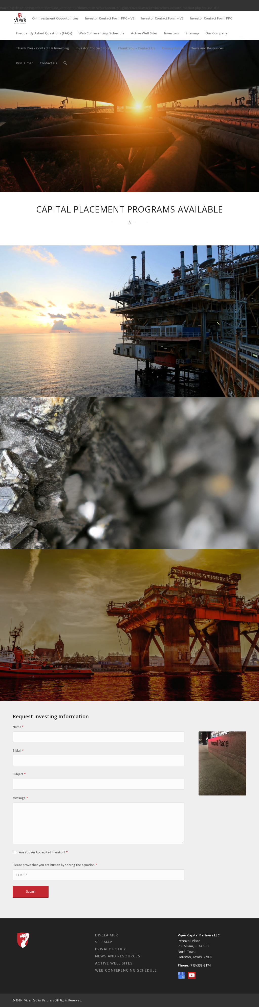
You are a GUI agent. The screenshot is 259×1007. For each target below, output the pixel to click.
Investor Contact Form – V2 (162, 18)
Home (21, 18)
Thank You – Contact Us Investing (42, 48)
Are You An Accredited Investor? (43, 852)
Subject (19, 774)
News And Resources (117, 956)
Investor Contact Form (93, 48)
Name (18, 727)
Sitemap (192, 33)
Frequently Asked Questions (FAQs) (44, 33)
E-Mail (18, 750)
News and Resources (207, 48)
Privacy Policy (173, 48)
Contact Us (48, 63)
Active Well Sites (144, 33)
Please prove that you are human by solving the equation (55, 865)
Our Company (216, 33)
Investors (171, 33)
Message (20, 798)
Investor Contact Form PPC (211, 18)
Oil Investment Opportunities (55, 18)
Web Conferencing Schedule (101, 33)
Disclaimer (24, 63)
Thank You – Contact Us (136, 48)
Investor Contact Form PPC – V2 (109, 18)
